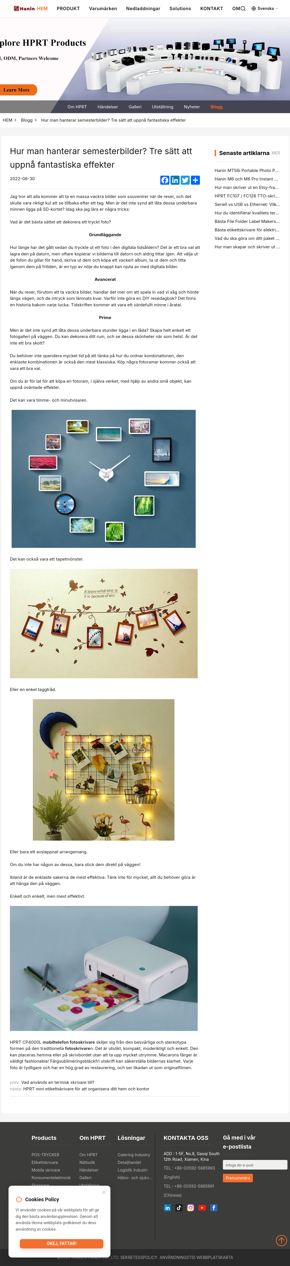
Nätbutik (87, 1162)
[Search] (243, 8)
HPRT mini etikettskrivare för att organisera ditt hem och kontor (86, 1088)
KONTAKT (211, 8)
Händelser (108, 106)
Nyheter (192, 106)
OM (236, 8)
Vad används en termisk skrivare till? (57, 1082)
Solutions (180, 8)
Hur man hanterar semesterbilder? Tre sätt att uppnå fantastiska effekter (113, 120)
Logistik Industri (133, 1170)
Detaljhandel (129, 1162)
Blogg (217, 106)
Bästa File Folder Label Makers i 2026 (252, 221)
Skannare (40, 1185)
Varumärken (103, 8)
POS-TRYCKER (45, 1154)
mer (276, 152)
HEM (42, 8)
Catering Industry (134, 1154)
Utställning (162, 106)
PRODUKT (68, 8)
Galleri (135, 106)
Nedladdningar (143, 8)
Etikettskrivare (44, 1162)
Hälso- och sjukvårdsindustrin (135, 1177)
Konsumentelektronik (51, 1177)
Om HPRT (77, 106)
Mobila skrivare (45, 1170)
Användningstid (177, 1257)
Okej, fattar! (61, 1245)
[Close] (104, 1193)
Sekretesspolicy (138, 1257)
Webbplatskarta (215, 1257)
